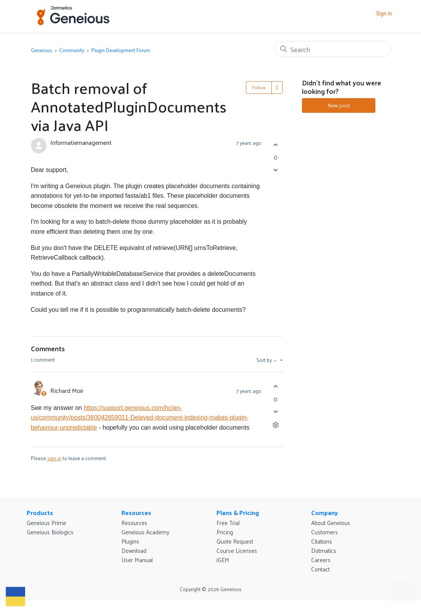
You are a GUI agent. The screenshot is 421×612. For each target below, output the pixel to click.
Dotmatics (323, 550)
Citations (321, 541)
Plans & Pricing (237, 512)
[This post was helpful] (276, 144)
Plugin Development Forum (120, 50)
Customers (324, 532)
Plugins (130, 541)
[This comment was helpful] (276, 386)
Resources (136, 512)
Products (40, 512)
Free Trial (228, 522)
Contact (320, 569)
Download (134, 550)
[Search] (332, 49)
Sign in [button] (384, 13)
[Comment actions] (276, 425)
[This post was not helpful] (276, 170)
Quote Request (234, 541)
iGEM (222, 559)
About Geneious (330, 522)
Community (71, 50)
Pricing (224, 532)
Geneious (41, 50)
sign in (54, 458)
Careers (321, 559)
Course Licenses (236, 550)
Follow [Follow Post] (259, 87)
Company (324, 512)
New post (338, 105)
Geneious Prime (46, 522)
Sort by (267, 360)
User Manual (137, 559)
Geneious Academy (145, 532)
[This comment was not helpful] (276, 411)
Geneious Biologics (50, 532)
